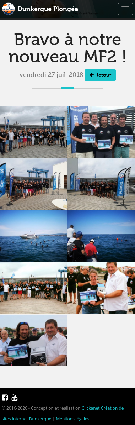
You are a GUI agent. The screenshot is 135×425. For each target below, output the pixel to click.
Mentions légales (72, 419)
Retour (100, 75)
